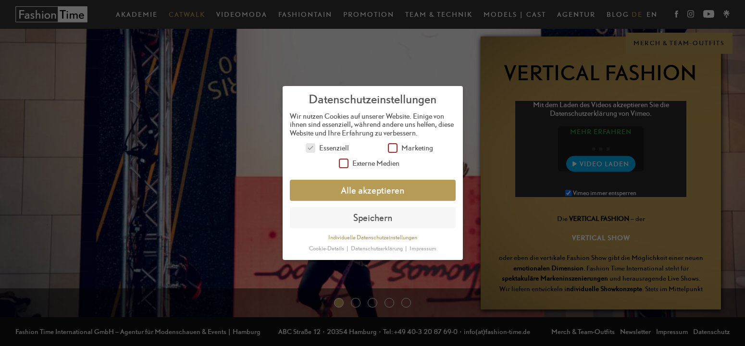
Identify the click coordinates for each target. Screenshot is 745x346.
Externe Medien (369, 163)
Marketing (410, 147)
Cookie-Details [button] (327, 248)
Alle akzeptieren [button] (372, 190)
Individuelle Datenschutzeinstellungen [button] (372, 237)
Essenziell (327, 147)
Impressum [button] (423, 248)
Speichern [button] (372, 217)
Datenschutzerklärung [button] (377, 248)
